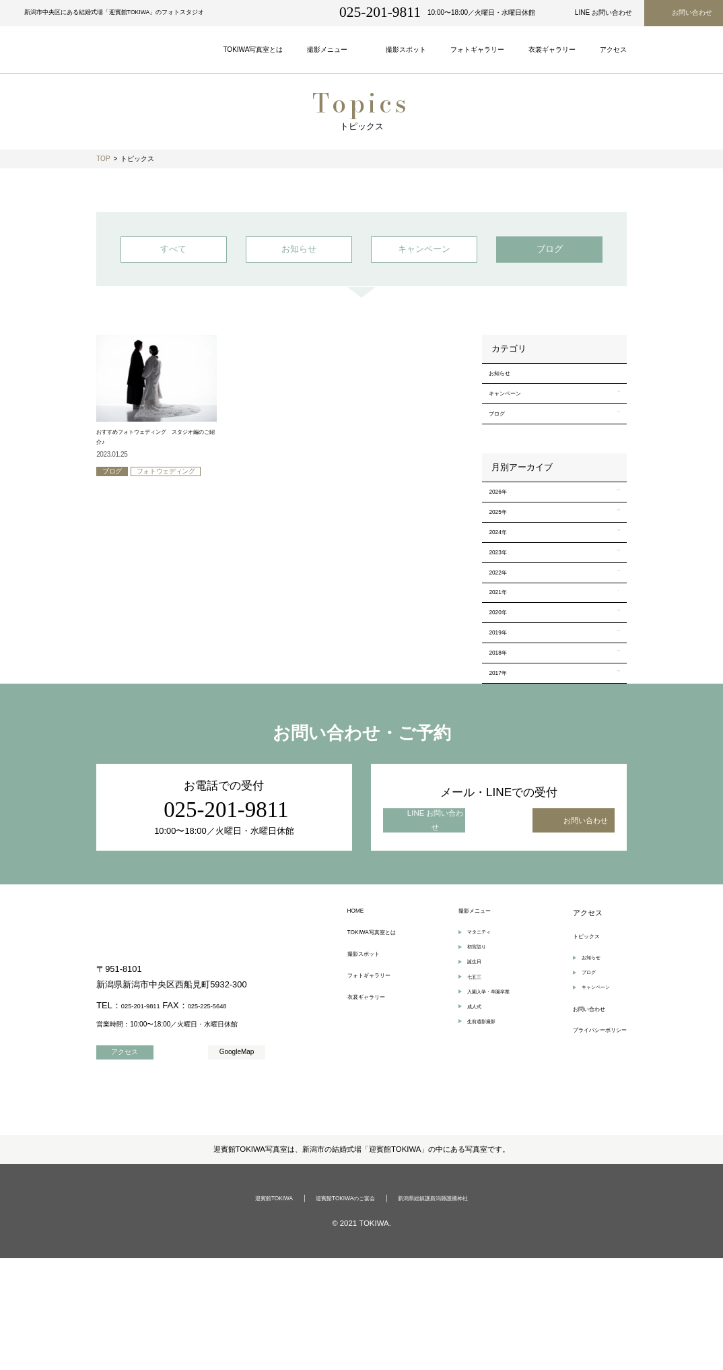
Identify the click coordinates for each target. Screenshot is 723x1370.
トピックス (571, 1045)
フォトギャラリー (377, 1096)
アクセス (567, 1020)
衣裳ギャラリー (373, 1121)
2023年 (503, 611)
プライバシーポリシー (590, 1157)
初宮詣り (470, 1062)
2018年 (503, 748)
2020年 (503, 693)
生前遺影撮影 (477, 1154)
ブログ (502, 442)
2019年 (503, 721)
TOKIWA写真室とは (380, 1045)
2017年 (503, 776)
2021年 (503, 665)
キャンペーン (513, 415)
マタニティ (474, 1044)
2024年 (503, 583)
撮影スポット (369, 1071)
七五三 (467, 1099)
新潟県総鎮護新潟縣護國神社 (451, 1310)
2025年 (503, 556)
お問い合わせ (575, 1132)
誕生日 (467, 1080)
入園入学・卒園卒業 (487, 1117)
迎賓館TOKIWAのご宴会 (339, 1310)
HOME (358, 1020)
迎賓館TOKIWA (249, 1310)
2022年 (503, 638)
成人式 (467, 1136)
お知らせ (506, 387)
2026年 (503, 528)
